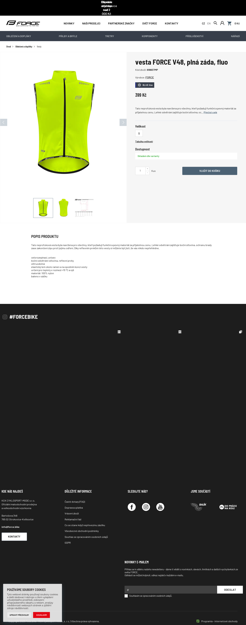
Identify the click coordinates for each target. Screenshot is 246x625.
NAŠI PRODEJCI (91, 16)
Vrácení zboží (72, 506)
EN (209, 16)
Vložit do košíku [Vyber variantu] (209, 163)
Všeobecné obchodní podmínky (82, 523)
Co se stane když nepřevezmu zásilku (85, 518)
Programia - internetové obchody (219, 613)
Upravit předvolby (19, 615)
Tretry (109, 29)
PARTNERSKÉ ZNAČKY (121, 16)
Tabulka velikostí (144, 134)
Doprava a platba (74, 500)
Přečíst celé (210, 105)
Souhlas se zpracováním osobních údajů (86, 529)
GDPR (68, 535)
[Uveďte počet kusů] (140, 163)
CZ (203, 16)
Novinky (69, 16)
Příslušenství (194, 29)
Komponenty (150, 29)
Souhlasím (41, 615)
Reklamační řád (73, 512)
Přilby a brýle (68, 29)
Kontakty (171, 16)
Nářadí (235, 29)
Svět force (149, 16)
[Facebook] (132, 500)
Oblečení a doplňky (18, 29)
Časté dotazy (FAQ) (75, 494)
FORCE (149, 70)
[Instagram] (146, 500)
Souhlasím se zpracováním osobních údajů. (148, 588)
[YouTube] (160, 500)
